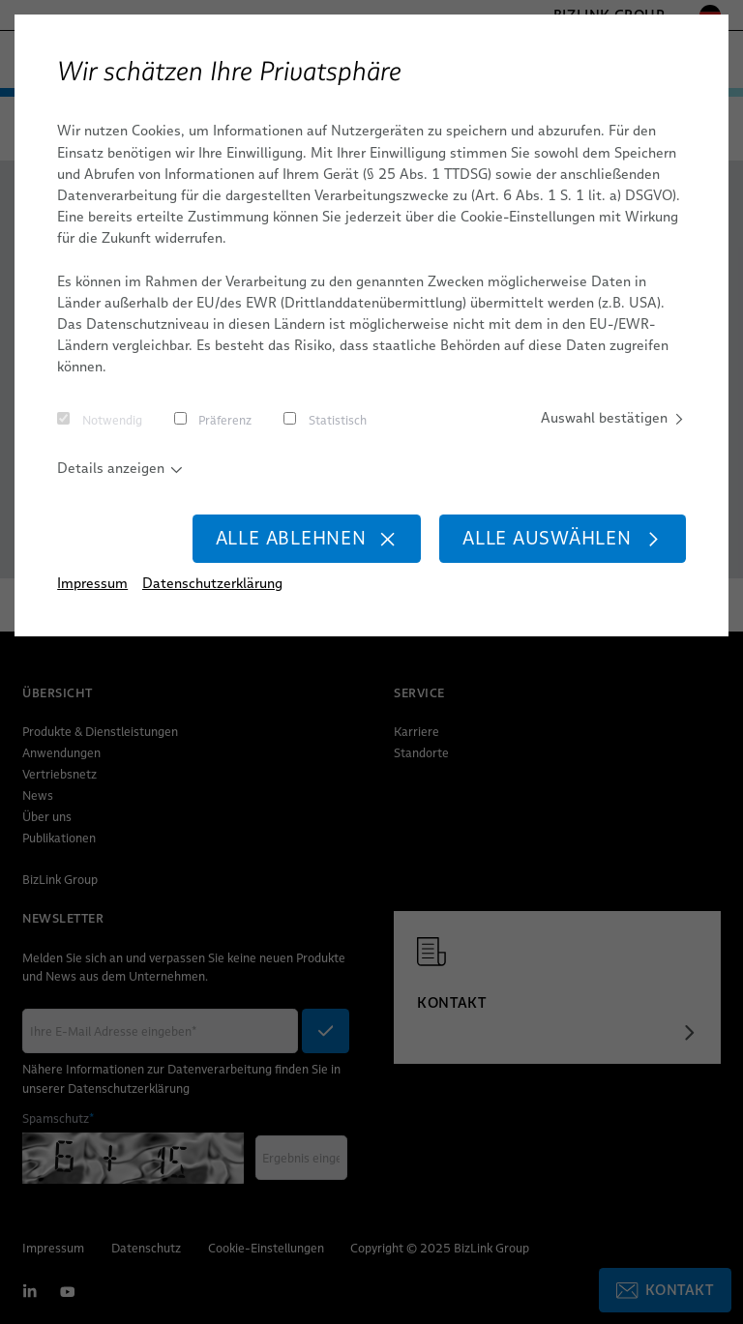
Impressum (92, 583)
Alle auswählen (562, 538)
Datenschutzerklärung (212, 583)
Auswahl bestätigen (613, 418)
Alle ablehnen (307, 538)
